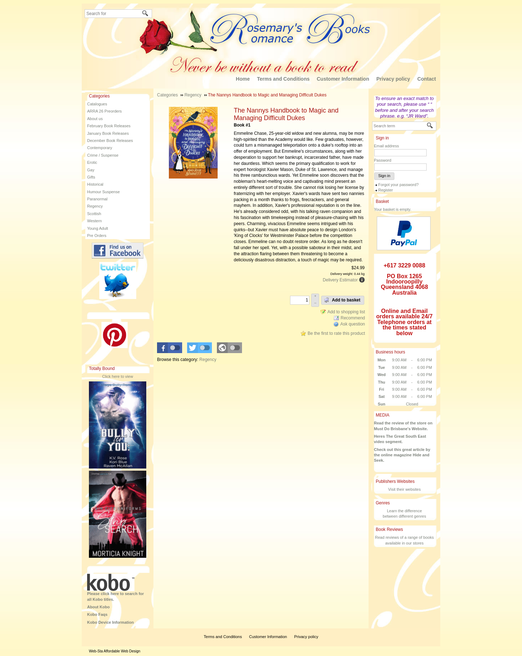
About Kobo (98, 607)
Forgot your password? (398, 184)
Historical (95, 184)
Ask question (352, 324)
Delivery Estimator (340, 279)
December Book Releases (110, 140)
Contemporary (99, 148)
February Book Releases (108, 126)
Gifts (91, 177)
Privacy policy (393, 79)
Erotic (92, 162)
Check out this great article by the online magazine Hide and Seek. (402, 455)
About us (95, 119)
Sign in (384, 175)
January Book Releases (108, 133)
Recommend (353, 317)
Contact (426, 79)
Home (243, 79)
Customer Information (343, 79)
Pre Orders (96, 235)
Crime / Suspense (102, 155)
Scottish (94, 213)
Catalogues (97, 104)
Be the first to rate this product (336, 333)
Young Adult (97, 228)
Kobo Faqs (97, 614)
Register (385, 190)
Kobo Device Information (110, 622)
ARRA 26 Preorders (104, 111)
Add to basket (342, 300)
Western (94, 221)
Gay (90, 170)
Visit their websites (404, 489)
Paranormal (97, 199)
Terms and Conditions (283, 79)
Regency (95, 206)
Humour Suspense (103, 192)
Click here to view (117, 376)
